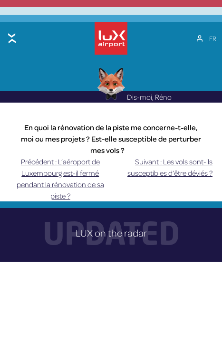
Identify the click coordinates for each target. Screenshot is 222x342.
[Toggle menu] (12, 38)
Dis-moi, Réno (134, 97)
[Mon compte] (199, 38)
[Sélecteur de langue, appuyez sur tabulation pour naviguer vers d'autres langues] (212, 38)
